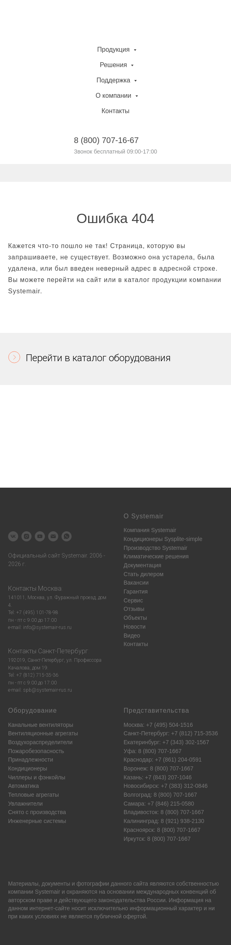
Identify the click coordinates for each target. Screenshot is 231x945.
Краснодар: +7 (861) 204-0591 (163, 759)
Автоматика (23, 786)
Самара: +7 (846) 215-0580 (159, 803)
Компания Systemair (150, 530)
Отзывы (134, 609)
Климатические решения (156, 556)
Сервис (133, 600)
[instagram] (26, 536)
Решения (114, 64)
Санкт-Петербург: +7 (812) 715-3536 (171, 733)
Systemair (47, 891)
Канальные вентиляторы (40, 725)
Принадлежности (30, 759)
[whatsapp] (66, 536)
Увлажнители (25, 803)
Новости (135, 626)
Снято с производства (37, 812)
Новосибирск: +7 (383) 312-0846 (166, 786)
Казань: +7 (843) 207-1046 (158, 777)
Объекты (135, 618)
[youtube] (40, 536)
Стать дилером (144, 574)
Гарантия (136, 591)
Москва (49, 588)
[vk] (13, 536)
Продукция (114, 49)
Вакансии (136, 582)
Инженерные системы (37, 821)
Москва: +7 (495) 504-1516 (158, 725)
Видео (132, 635)
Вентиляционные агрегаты (43, 733)
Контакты (115, 110)
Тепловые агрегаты (33, 794)
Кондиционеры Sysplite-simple (163, 539)
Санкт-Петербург (63, 651)
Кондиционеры (27, 768)
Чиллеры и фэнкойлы (36, 777)
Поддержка (114, 80)
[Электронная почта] (53, 536)
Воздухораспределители (40, 742)
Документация (142, 565)
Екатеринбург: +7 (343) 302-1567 (166, 742)
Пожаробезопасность (36, 751)
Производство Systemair (155, 548)
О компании (114, 95)
